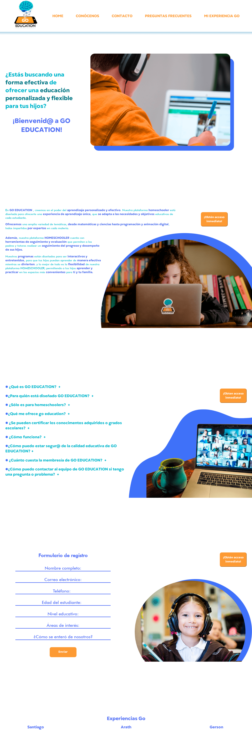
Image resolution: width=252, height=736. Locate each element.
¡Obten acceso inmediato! (233, 396)
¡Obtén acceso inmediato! (214, 219)
